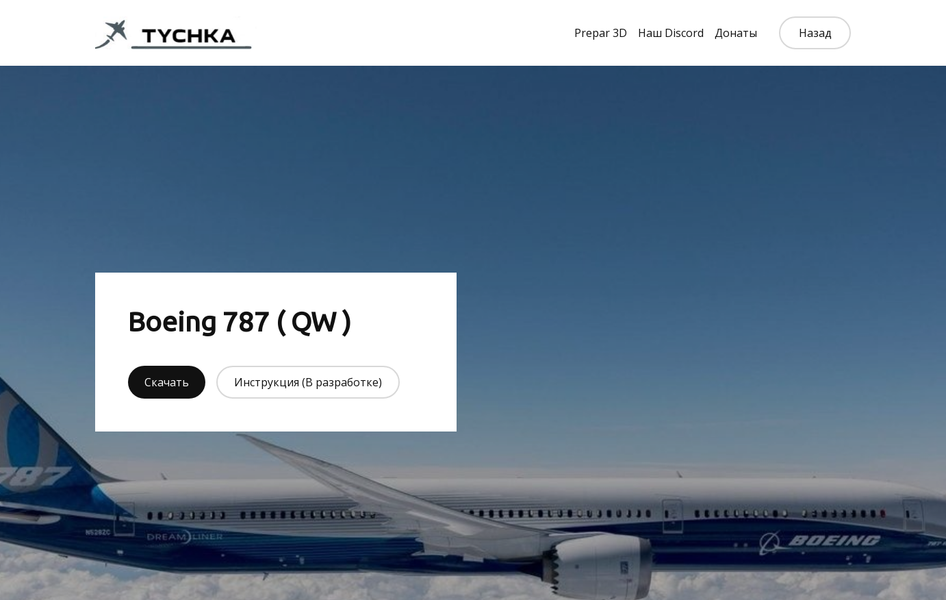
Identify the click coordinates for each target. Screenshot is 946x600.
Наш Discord (671, 32)
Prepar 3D (600, 32)
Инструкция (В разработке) (308, 382)
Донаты (736, 32)
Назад (815, 32)
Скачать (166, 382)
